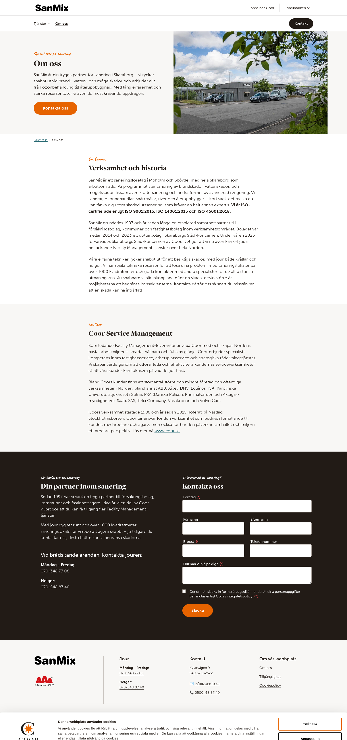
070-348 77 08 (55, 571)
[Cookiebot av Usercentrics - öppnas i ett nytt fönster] (28, 731)
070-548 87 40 (55, 586)
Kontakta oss (55, 108)
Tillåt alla (310, 699)
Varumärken (296, 8)
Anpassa (310, 714)
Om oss (61, 23)
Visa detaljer (68, 725)
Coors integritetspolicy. (234, 596)
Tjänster (40, 23)
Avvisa (310, 728)
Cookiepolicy (270, 685)
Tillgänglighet (270, 676)
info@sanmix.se (207, 684)
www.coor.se (167, 430)
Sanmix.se (41, 140)
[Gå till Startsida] (51, 7)
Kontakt (301, 23)
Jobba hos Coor (261, 8)
